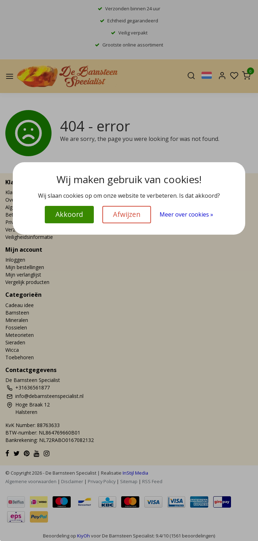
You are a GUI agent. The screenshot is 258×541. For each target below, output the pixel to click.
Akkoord (69, 214)
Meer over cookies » (186, 214)
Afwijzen (126, 214)
